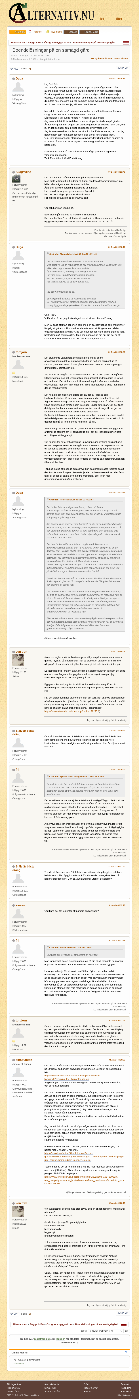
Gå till (84, 1331)
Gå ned (14, 69)
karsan (20, 905)
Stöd (86, 1384)
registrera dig (42, 1339)
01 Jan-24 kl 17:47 (117, 1020)
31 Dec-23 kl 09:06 (116, 651)
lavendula (19, 1363)
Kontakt (87, 1391)
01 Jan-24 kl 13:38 (117, 940)
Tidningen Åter (14, 1384)
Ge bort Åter (13, 1391)
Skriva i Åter (50, 1388)
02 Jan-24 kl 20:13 (117, 1203)
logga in (60, 1339)
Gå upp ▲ (127, 1395)
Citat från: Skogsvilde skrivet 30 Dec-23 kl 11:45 (72, 254)
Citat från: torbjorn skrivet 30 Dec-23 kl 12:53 (71, 500)
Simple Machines (31, 1395)
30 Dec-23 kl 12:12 (116, 247)
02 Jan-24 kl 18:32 (117, 1060)
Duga (19, 78)
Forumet (125, 1384)
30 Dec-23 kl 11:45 (116, 172)
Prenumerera (13, 1388)
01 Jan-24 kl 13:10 (117, 905)
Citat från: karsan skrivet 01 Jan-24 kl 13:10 (70, 947)
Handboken (126, 1391)
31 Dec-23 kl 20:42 (116, 769)
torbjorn (21, 352)
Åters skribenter (52, 1384)
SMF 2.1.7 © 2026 (15, 1395)
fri (17, 769)
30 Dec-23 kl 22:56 (116, 493)
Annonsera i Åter (52, 1391)
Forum (104, 19)
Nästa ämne (121, 58)
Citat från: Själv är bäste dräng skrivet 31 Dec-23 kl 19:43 (77, 776)
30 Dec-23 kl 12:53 (116, 352)
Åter (119, 19)
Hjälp (119, 1395)
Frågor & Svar (91, 1388)
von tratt (21, 651)
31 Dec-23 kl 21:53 (116, 866)
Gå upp (14, 1314)
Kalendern (126, 1388)
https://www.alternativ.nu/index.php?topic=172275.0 (71, 711)
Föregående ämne (101, 58)
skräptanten (24, 1059)
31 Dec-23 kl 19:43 (116, 731)
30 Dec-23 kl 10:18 (116, 78)
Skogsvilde (23, 171)
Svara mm (122, 68)
